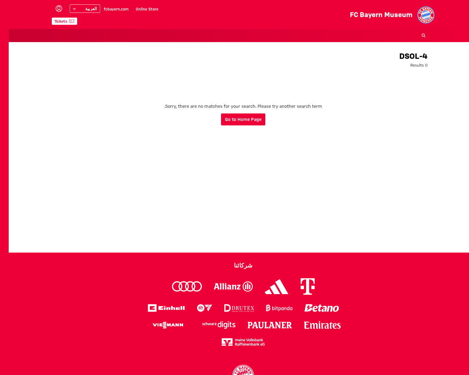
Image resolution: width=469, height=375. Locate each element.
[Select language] (76, 8)
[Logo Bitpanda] (270, 308)
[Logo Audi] (178, 286)
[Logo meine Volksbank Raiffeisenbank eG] (234, 342)
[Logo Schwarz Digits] (210, 325)
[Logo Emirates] (313, 325)
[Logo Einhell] (157, 308)
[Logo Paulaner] (261, 325)
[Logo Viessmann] (159, 325)
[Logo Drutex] (230, 308)
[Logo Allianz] (224, 286)
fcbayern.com (107, 9)
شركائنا (234, 265)
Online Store (138, 9)
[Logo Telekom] (299, 286)
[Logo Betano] (313, 308)
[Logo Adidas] (268, 286)
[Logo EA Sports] (196, 308)
